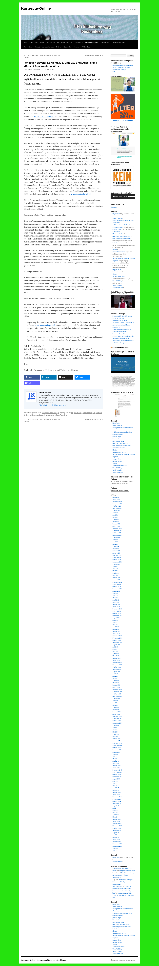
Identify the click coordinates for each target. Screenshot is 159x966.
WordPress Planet (118, 287)
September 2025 (117, 508)
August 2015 (116, 779)
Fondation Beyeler (89, 413)
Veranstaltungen (48, 47)
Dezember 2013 (117, 824)
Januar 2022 (116, 607)
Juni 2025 (115, 515)
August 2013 (116, 833)
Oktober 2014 (117, 801)
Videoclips (86, 47)
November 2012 (117, 844)
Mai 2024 (115, 544)
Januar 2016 (116, 768)
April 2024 (116, 546)
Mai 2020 (115, 651)
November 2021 (117, 611)
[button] (32, 377)
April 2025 (116, 519)
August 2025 (116, 510)
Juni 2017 (115, 730)
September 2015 (117, 777)
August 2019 (116, 671)
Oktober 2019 (117, 667)
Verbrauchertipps (119, 42)
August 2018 (116, 698)
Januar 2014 (116, 821)
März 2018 (116, 709)
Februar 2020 (116, 658)
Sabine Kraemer (117, 886)
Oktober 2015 (117, 774)
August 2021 (116, 618)
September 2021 (117, 616)
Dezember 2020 (117, 636)
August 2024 (116, 537)
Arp (72, 413)
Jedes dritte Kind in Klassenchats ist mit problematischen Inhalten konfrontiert (123, 325)
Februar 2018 (116, 712)
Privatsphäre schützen (119, 252)
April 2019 (116, 680)
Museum (99, 413)
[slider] (120, 196)
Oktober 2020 (117, 640)
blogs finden (116, 214)
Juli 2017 (115, 727)
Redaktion (50, 69)
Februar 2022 (116, 604)
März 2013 (116, 837)
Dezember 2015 (117, 770)
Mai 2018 (115, 705)
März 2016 (116, 763)
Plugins (115, 249)
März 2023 (116, 575)
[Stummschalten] (129, 196)
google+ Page (117, 229)
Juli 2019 (115, 674)
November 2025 (117, 504)
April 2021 (116, 627)
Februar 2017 (116, 739)
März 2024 (116, 548)
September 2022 (117, 589)
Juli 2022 (115, 593)
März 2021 (116, 629)
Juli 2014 (115, 808)
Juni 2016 (115, 756)
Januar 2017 (116, 741)
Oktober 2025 (117, 506)
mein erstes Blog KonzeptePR (121, 236)
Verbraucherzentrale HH (120, 276)
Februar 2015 (116, 792)
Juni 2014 (115, 810)
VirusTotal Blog (117, 281)
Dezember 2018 (117, 689)
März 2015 (116, 790)
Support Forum (117, 272)
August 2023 (116, 564)
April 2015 (116, 788)
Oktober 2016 (117, 748)
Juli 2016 (115, 754)
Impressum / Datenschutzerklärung (59, 42)
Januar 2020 (116, 660)
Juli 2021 (115, 620)
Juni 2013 (115, 835)
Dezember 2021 (117, 609)
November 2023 (117, 557)
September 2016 (117, 750)
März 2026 (116, 497)
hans (114, 893)
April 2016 (116, 761)
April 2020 (116, 654)
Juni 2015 (115, 783)
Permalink (63, 415)
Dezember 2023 (117, 555)
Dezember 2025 (117, 501)
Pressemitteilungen (92, 42)
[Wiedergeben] (114, 196)
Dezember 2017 (117, 716)
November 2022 (117, 584)
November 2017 (117, 718)
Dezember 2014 (117, 797)
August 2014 (116, 806)
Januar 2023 (116, 580)
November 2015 (117, 772)
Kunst (37, 47)
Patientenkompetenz (119, 243)
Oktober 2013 (117, 828)
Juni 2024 (115, 542)
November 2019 (117, 665)
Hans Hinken (116, 232)
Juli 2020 (115, 647)
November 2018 (117, 692)
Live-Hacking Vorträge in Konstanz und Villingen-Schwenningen (124, 875)
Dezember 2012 (117, 841)
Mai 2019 (115, 678)
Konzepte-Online (36, 8)
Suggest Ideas (117, 270)
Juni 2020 (115, 649)
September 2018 (117, 696)
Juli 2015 (115, 781)
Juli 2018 (115, 701)
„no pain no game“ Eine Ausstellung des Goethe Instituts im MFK (123, 895)
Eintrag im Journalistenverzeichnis (123, 220)
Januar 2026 (116, 499)
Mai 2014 (115, 812)
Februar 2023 (116, 578)
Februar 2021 (116, 631)
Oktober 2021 (117, 613)
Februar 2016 (116, 765)
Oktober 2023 (117, 560)
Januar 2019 (116, 687)
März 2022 (116, 602)
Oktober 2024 (117, 533)
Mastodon (114, 207)
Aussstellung (78, 413)
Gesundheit (68, 47)
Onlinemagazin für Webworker (122, 238)
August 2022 (116, 591)
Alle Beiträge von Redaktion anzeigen (53, 405)
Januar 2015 (116, 794)
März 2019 (116, 683)
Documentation (117, 218)
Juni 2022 (115, 595)
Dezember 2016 (117, 743)
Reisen (58, 47)
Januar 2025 (116, 526)
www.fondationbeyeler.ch (44, 116)
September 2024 (117, 535)
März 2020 (116, 656)
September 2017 (117, 723)
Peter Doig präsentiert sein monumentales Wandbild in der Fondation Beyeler (123, 888)
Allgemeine (79, 42)
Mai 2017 (115, 732)
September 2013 (117, 830)
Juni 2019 (115, 676)
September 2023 (117, 562)
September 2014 (117, 803)
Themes (115, 274)
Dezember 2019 (117, 663)
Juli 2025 (115, 513)
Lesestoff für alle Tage (119, 69)
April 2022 (116, 600)
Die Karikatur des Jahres (120, 320)
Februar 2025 (116, 524)
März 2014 (116, 817)
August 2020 (116, 645)
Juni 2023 (115, 569)
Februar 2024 (116, 551)
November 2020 (117, 638)
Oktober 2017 (117, 721)
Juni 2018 (115, 703)
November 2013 (117, 826)
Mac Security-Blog (118, 234)
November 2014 (117, 799)
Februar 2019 (116, 685)
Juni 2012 (115, 850)
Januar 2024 (116, 553)
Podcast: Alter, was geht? (123, 120)
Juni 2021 (115, 622)
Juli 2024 (115, 539)
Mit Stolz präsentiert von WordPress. (124, 960)
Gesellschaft (105, 42)
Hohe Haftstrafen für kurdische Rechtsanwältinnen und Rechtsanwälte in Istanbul (122, 332)
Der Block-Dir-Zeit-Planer (94, 55)
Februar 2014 (116, 819)
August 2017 (116, 725)
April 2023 (116, 573)
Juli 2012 (115, 848)
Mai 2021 (115, 624)
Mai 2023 (115, 571)
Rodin (25, 415)
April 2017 (116, 734)
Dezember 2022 (117, 582)
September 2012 (117, 846)
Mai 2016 (115, 759)
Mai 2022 (115, 598)
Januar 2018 (116, 714)
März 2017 (116, 736)
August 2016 (116, 752)
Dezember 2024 (117, 528)
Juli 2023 (115, 566)
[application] (123, 196)
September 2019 (117, 669)
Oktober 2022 (117, 586)
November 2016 (117, 745)
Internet (77, 47)
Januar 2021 (116, 633)
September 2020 (117, 642)
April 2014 (116, 815)
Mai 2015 (115, 786)
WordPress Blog (117, 285)
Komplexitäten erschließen (127, 871)
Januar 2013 (116, 839)
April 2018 (116, 707)
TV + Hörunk (28, 47)
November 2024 (117, 531)
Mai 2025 (115, 517)
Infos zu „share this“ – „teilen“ (34, 42)
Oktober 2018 (117, 694)
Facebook (116, 223)
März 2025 (116, 522)
